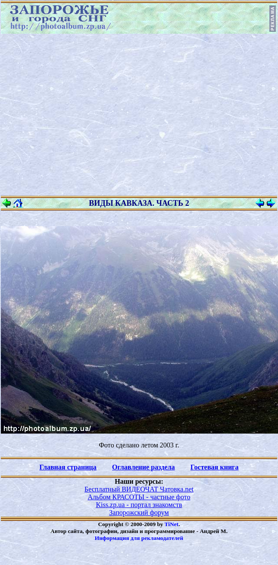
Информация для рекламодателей (139, 538)
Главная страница (68, 467)
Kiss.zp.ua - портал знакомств (139, 504)
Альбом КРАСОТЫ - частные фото (139, 497)
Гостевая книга (215, 467)
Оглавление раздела (143, 467)
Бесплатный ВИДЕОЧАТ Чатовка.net (139, 489)
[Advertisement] (81, 115)
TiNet (171, 524)
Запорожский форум (139, 512)
